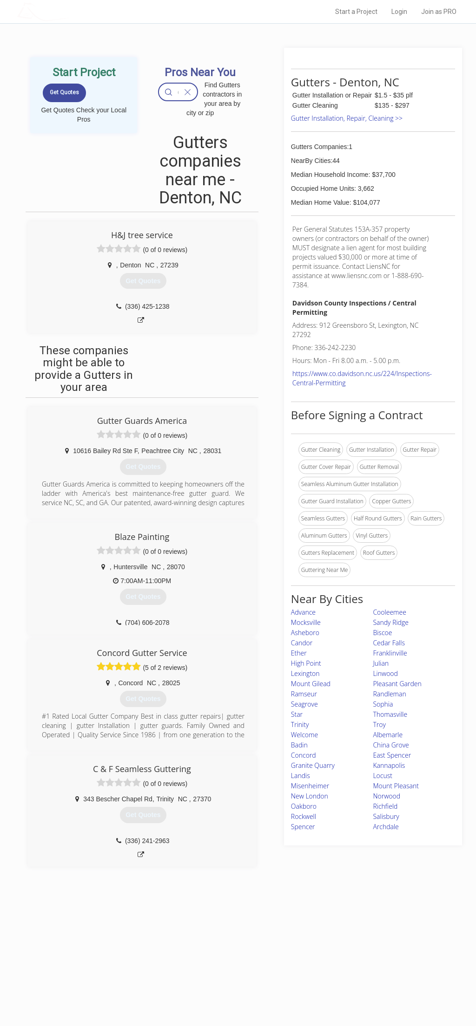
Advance (303, 612)
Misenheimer (310, 785)
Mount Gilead (311, 683)
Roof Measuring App (216, 968)
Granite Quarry (313, 765)
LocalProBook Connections (354, 978)
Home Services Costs (115, 947)
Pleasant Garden (397, 683)
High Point (306, 663)
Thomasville (390, 714)
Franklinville (390, 653)
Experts (199, 958)
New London (309, 796)
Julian (381, 663)
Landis (300, 775)
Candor (301, 642)
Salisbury (386, 816)
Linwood (385, 673)
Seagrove (304, 704)
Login (399, 11)
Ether (299, 653)
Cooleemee (389, 612)
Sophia (383, 704)
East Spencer (392, 755)
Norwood (386, 796)
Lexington (305, 673)
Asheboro (305, 632)
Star (297, 714)
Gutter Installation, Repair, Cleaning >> (347, 118)
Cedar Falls (389, 642)
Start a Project (356, 11)
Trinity (300, 724)
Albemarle (388, 734)
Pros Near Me (104, 958)
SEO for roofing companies (353, 989)
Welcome (304, 734)
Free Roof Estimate (111, 978)
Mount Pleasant (396, 785)
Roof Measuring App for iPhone (229, 978)
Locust (382, 775)
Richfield (385, 806)
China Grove (391, 744)
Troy (379, 724)
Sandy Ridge (391, 622)
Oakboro (304, 806)
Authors (329, 968)
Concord (303, 755)
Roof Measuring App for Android (230, 989)
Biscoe (382, 632)
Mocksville (306, 622)
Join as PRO (438, 11)
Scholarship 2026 (341, 947)
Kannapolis (389, 765)
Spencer (303, 826)
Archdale (385, 826)
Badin (299, 744)
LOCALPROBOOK (71, 11)
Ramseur (304, 693)
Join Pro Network (211, 947)
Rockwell (303, 816)
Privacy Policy (337, 958)
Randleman (389, 693)
